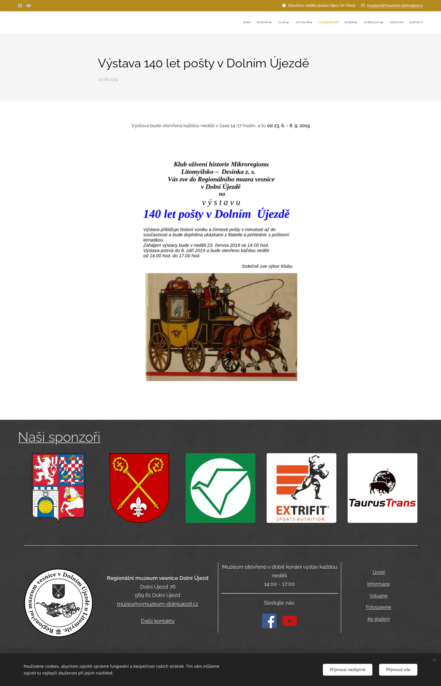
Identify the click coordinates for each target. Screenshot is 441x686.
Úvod (379, 572)
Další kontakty (158, 621)
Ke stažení (379, 619)
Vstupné (379, 595)
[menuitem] (358, 23)
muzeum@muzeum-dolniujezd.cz (395, 5)
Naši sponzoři (59, 437)
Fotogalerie (378, 607)
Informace (378, 584)
